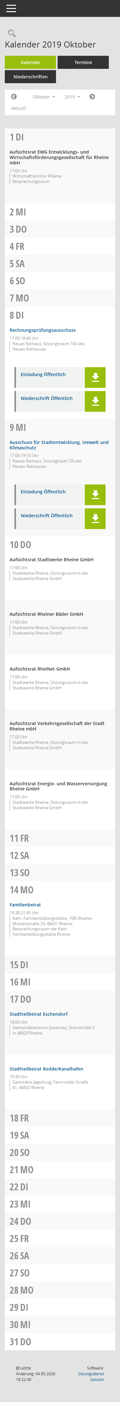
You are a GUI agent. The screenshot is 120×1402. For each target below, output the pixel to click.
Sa (20, 263)
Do (21, 229)
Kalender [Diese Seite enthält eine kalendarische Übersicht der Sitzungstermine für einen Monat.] (30, 62)
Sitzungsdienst (91, 1376)
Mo (22, 297)
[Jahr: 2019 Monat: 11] (92, 97)
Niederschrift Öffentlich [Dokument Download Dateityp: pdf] (47, 398)
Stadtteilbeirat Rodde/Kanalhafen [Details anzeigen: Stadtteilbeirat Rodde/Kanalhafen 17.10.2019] (46, 1069)
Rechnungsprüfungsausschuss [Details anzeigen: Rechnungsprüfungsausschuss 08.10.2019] (43, 330)
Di (20, 136)
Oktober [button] (44, 97)
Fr (20, 246)
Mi (21, 211)
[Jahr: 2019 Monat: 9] (13, 97)
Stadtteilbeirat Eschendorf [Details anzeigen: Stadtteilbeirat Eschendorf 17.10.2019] (39, 1014)
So (20, 280)
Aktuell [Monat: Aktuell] (18, 108)
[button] (95, 377)
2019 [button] (72, 97)
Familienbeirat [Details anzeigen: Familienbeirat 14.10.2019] (25, 905)
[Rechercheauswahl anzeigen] (10, 33)
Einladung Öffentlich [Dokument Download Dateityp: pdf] (43, 374)
